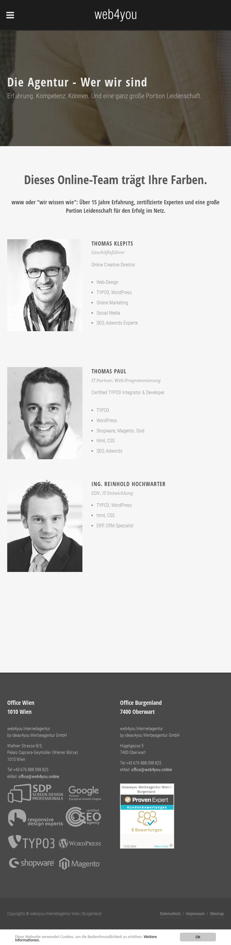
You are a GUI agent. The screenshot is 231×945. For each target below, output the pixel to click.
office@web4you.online (38, 776)
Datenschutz (170, 913)
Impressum (195, 913)
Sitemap (217, 913)
